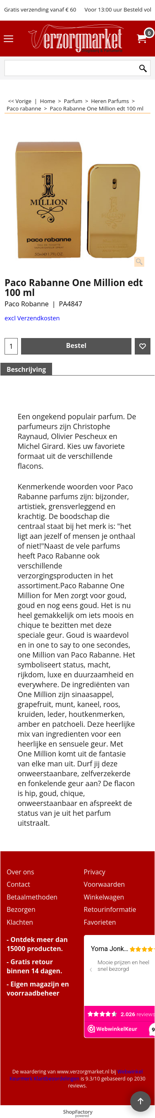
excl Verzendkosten (32, 318)
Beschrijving (26, 369)
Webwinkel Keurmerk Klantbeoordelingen (76, 1075)
